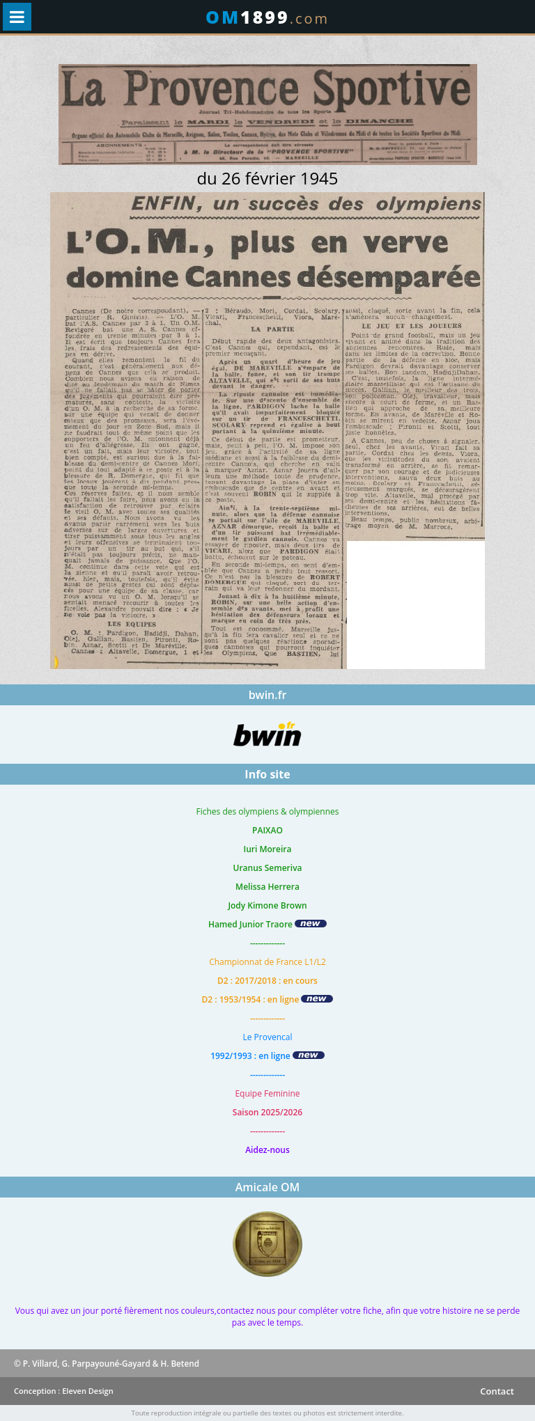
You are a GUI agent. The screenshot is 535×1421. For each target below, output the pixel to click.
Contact (497, 1391)
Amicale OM (267, 1187)
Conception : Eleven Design (64, 1390)
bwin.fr (268, 694)
